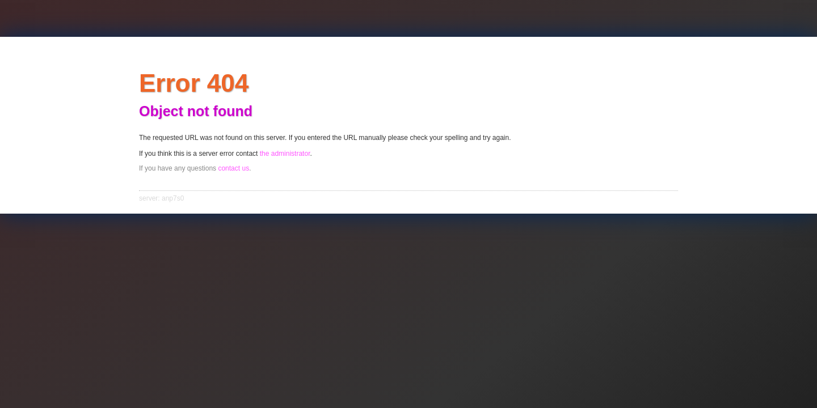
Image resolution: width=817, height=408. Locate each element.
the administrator (285, 154)
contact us (233, 168)
